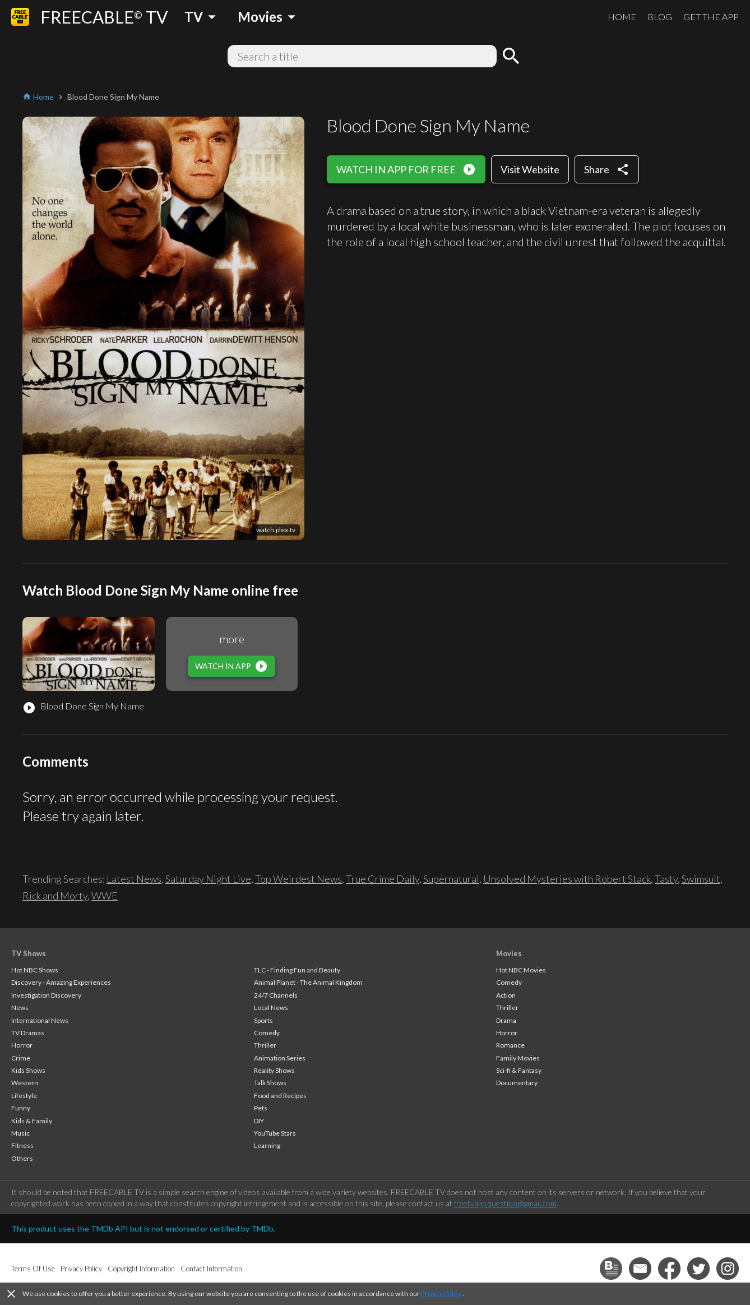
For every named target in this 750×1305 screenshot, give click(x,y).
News (20, 1007)
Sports (263, 1020)
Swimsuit (701, 879)
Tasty (666, 879)
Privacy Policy (441, 1293)
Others (22, 1158)
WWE (104, 895)
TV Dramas (27, 1033)
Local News (271, 1007)
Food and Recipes (280, 1095)
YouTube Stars (275, 1133)
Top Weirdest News (298, 879)
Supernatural (451, 879)
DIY (259, 1121)
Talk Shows (270, 1082)
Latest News (134, 879)
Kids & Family (31, 1121)
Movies (509, 953)
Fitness (22, 1145)
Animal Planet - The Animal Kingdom (308, 982)
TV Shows (28, 953)
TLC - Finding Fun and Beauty (297, 970)
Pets (260, 1108)
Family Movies (518, 1058)
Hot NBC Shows (34, 970)
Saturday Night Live (208, 879)
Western (24, 1082)
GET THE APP (711, 16)
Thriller (265, 1045)
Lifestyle (24, 1095)
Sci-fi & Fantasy (518, 1070)
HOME (622, 16)
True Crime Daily (382, 879)
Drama (506, 1020)
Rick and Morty (54, 895)
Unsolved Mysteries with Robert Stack (567, 879)
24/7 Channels (276, 995)
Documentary (517, 1082)
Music (20, 1133)
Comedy (267, 1033)
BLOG (659, 16)
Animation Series (279, 1058)
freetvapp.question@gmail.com (505, 1203)
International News (39, 1020)
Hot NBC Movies (521, 970)
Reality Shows (274, 1070)
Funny (20, 1108)
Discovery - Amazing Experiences (61, 982)
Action (506, 995)
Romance (510, 1045)
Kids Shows (28, 1070)
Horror (22, 1045)
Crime (20, 1058)
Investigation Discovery (46, 995)
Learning (267, 1145)
